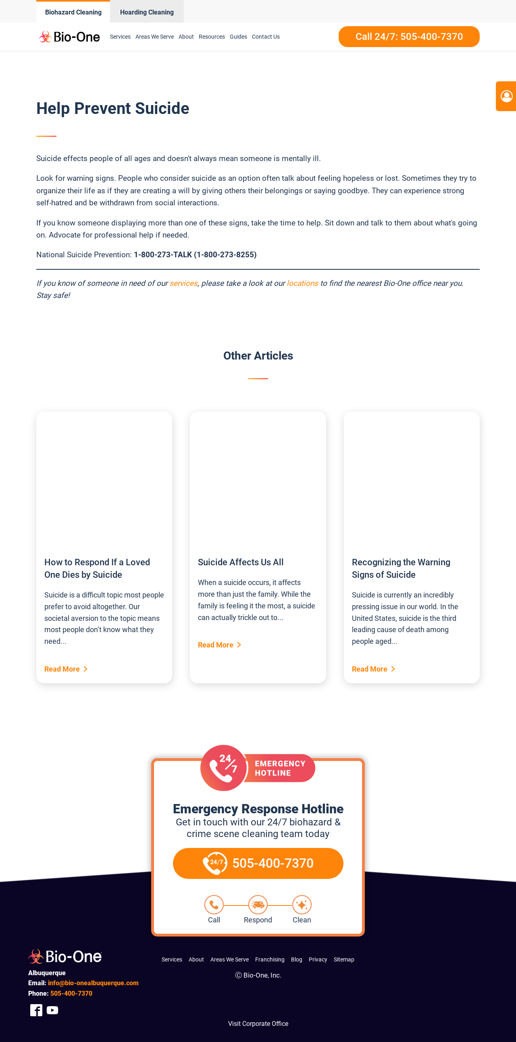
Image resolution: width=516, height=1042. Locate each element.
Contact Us (266, 36)
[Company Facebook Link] (36, 1010)
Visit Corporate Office (258, 1024)
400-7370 (71, 993)
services (183, 283)
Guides (238, 36)
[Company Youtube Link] (52, 1010)
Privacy (318, 959)
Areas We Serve (154, 36)
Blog (296, 959)
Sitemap (344, 959)
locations (302, 283)
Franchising (270, 959)
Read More (62, 669)
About (186, 36)
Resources (212, 36)
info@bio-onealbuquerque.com (93, 983)
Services (120, 36)
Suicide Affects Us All (241, 562)
